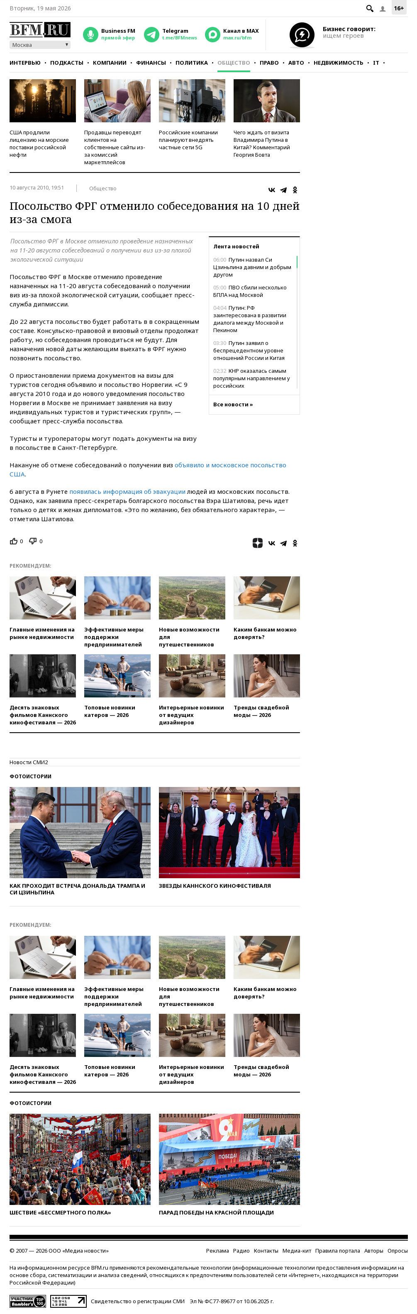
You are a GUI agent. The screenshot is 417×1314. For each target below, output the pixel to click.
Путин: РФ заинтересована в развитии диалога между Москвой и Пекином (249, 319)
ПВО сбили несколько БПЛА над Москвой (250, 291)
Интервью (25, 62)
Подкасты (66, 62)
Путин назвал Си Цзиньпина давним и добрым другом (252, 267)
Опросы (398, 1250)
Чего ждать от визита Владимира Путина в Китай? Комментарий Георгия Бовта (262, 143)
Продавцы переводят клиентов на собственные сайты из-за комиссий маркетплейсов (114, 147)
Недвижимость (338, 62)
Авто (296, 62)
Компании (110, 62)
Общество (233, 62)
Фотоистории (30, 776)
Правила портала (337, 1250)
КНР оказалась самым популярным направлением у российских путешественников (251, 382)
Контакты (266, 1250)
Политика (192, 62)
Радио (241, 1250)
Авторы (373, 1250)
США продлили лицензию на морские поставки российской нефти (39, 143)
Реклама (217, 1250)
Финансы (151, 62)
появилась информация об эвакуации (127, 491)
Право (269, 62)
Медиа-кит (297, 1250)
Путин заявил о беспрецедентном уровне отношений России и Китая (249, 350)
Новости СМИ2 (29, 762)
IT (376, 62)
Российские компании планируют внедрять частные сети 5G (188, 140)
